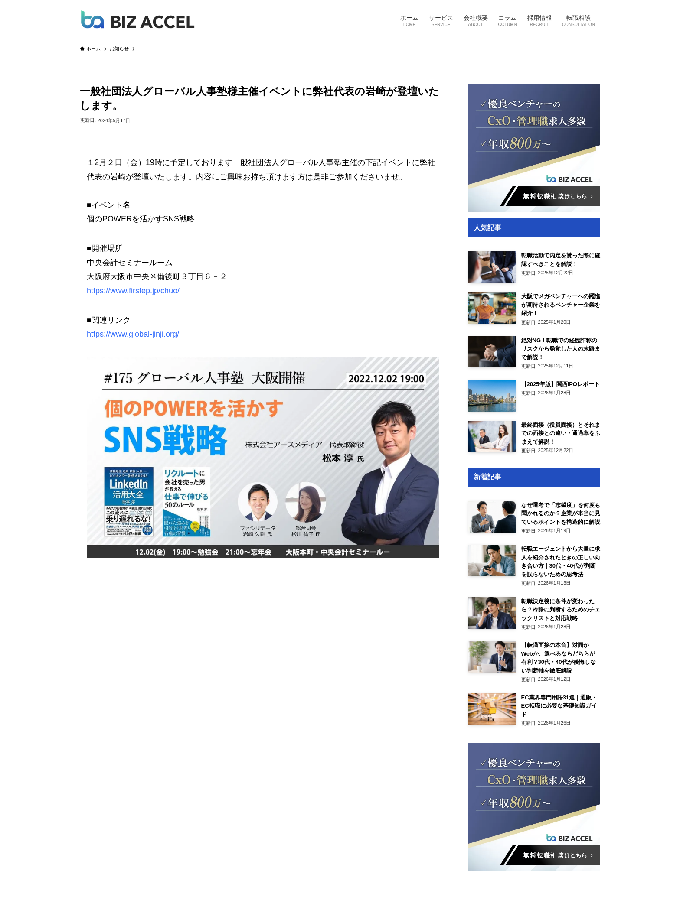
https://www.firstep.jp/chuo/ (133, 290)
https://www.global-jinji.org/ (133, 334)
